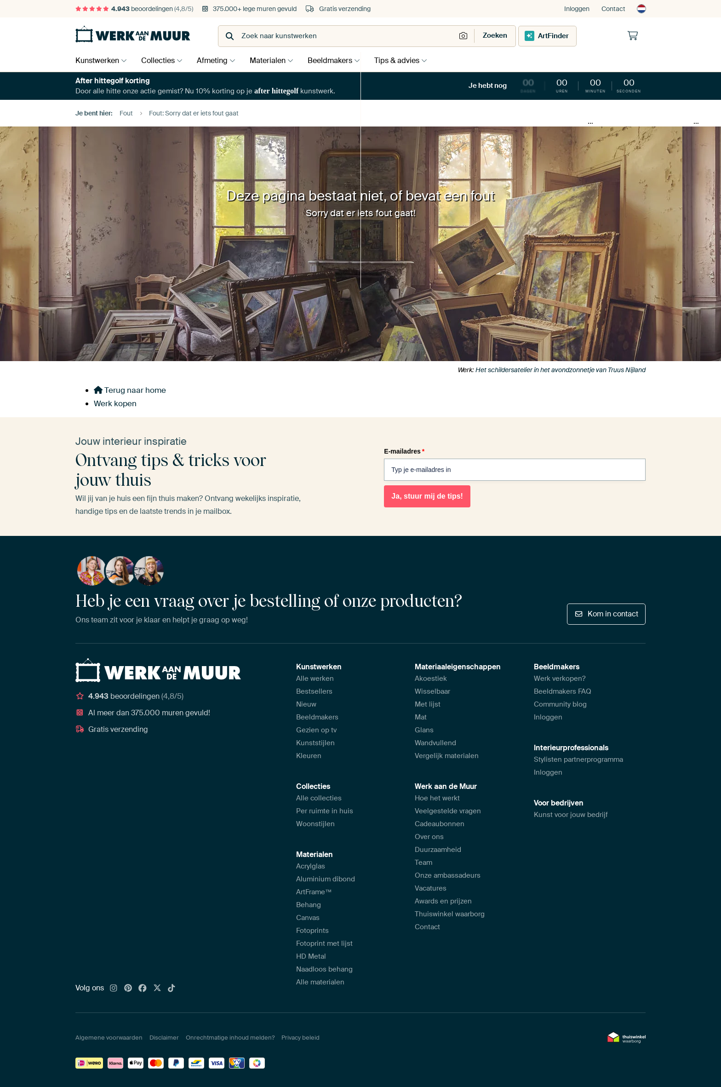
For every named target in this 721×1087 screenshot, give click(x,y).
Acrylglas (310, 866)
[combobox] (337, 36)
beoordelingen (134, 9)
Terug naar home (130, 390)
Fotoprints (312, 930)
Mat (421, 717)
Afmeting (216, 60)
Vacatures (430, 888)
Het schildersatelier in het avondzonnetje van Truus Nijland (560, 370)
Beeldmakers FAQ (562, 691)
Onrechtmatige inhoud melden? (230, 1037)
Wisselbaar (432, 691)
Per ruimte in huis (324, 811)
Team (423, 862)
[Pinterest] (128, 988)
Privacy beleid (300, 1037)
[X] (157, 988)
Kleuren (308, 755)
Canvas (308, 917)
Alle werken (315, 678)
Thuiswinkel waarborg (450, 914)
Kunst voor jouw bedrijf (571, 814)
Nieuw (306, 704)
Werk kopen (115, 403)
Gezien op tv (316, 730)
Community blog (560, 704)
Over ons (429, 836)
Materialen (274, 60)
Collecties (160, 60)
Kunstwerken (97, 60)
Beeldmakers (339, 60)
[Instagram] (114, 988)
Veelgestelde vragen (448, 811)
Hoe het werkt (437, 798)
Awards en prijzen (443, 901)
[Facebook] (142, 988)
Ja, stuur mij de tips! (427, 496)
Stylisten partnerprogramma (578, 759)
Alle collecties (319, 798)
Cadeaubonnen (439, 823)
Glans (424, 730)
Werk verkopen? (559, 678)
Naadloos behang (324, 969)
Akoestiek (431, 678)
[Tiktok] (171, 988)
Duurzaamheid (438, 849)
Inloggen (576, 9)
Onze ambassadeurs (448, 875)
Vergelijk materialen (447, 755)
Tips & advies (408, 60)
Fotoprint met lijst (324, 943)
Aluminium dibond (325, 879)
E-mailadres (404, 451)
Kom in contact (606, 614)
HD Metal (311, 956)
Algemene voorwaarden (109, 1037)
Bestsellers (314, 691)
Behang (308, 904)
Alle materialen (320, 982)
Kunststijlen (315, 743)
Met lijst (428, 704)
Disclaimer (164, 1037)
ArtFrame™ (314, 892)
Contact (613, 9)
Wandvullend (435, 743)
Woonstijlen (315, 823)
